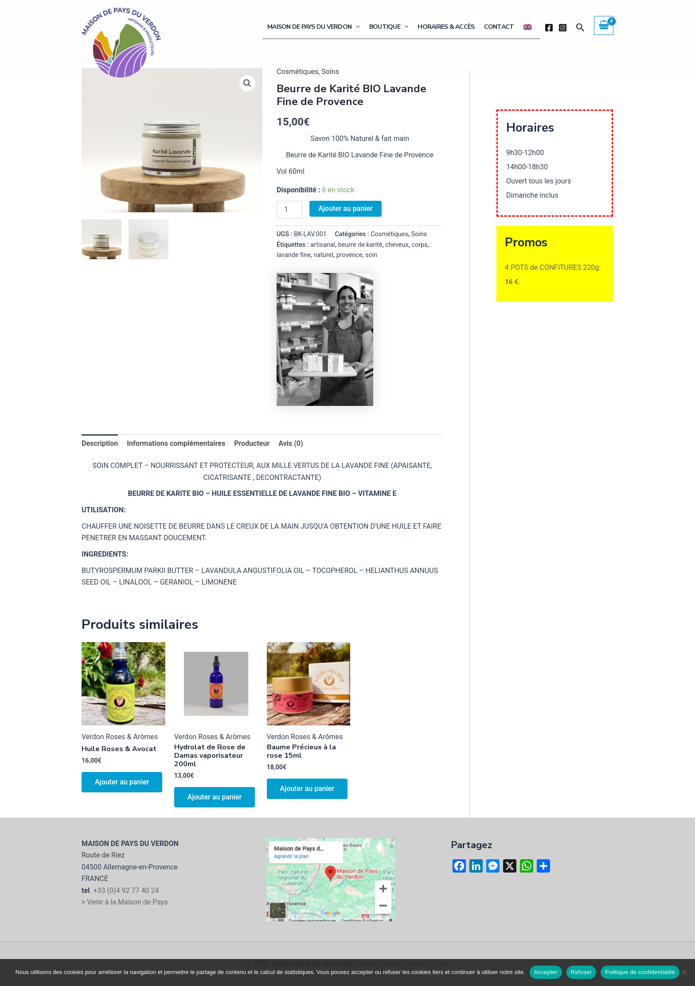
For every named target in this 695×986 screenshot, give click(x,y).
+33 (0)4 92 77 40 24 (126, 890)
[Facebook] (549, 27)
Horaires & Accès (448, 27)
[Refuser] (683, 972)
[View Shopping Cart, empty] (603, 25)
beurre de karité (360, 245)
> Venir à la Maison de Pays (125, 902)
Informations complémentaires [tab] (176, 443)
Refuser (581, 972)
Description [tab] (100, 443)
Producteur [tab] (251, 443)
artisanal (322, 245)
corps (420, 245)
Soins (419, 234)
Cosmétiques (389, 234)
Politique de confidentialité (640, 972)
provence (349, 255)
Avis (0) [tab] (290, 443)
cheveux (397, 245)
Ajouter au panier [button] (122, 782)
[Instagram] (562, 27)
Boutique (391, 27)
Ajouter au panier (345, 208)
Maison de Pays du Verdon (317, 27)
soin (371, 255)
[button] (359, 27)
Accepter (546, 972)
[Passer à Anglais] (527, 27)
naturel (323, 255)
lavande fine (294, 255)
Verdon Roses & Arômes (120, 737)
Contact (500, 27)
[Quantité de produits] (289, 209)
